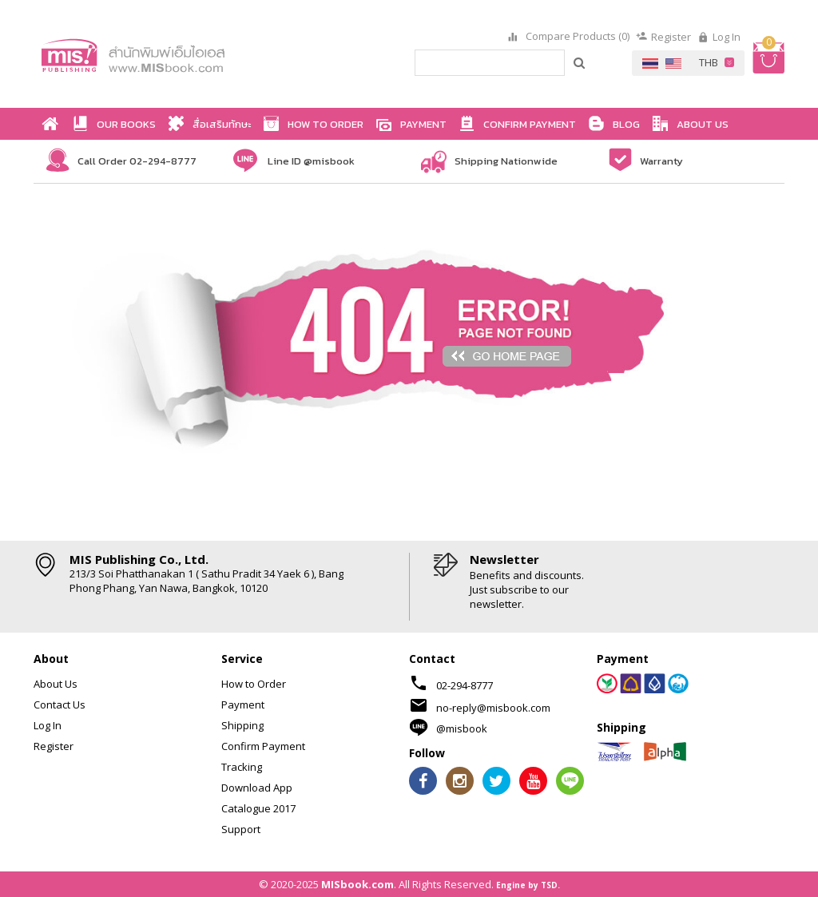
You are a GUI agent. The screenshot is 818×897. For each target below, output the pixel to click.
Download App (256, 787)
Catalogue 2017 (258, 808)
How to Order (253, 684)
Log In (727, 37)
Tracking (241, 767)
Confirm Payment (263, 746)
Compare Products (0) (576, 37)
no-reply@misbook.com (493, 708)
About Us (55, 684)
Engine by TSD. (528, 885)
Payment (242, 704)
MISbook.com (357, 884)
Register (671, 37)
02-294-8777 (464, 685)
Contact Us (59, 704)
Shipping (242, 725)
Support (240, 829)
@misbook (461, 728)
